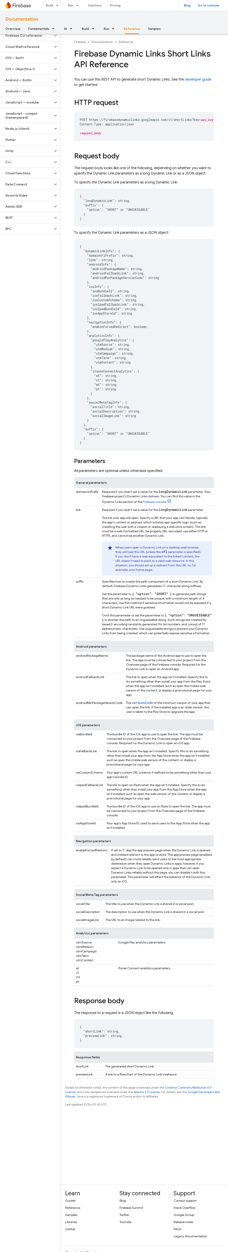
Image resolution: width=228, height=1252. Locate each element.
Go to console (208, 5)
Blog (187, 5)
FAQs (177, 1229)
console (154, 502)
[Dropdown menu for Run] (78, 5)
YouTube (125, 1222)
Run (70, 5)
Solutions (95, 5)
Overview (12, 29)
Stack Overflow (184, 1208)
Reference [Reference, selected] (132, 29)
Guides (70, 1201)
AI (65, 29)
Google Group (184, 1215)
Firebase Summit (131, 1208)
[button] (26, 36)
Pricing (115, 5)
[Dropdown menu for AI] (72, 28)
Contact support (185, 1201)
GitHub (70, 1229)
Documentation (21, 19)
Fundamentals (38, 29)
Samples (154, 29)
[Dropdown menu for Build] (58, 5)
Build (49, 5)
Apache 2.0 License (147, 1092)
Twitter (124, 1215)
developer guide (198, 79)
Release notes (183, 1222)
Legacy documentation (190, 1236)
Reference (126, 42)
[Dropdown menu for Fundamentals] (54, 28)
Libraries (71, 1222)
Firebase (80, 42)
